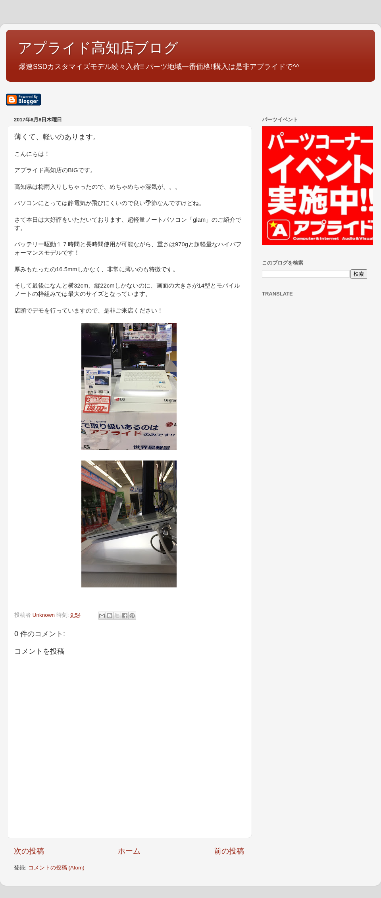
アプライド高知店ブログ (98, 48)
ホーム (129, 851)
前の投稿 (229, 851)
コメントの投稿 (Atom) (56, 868)
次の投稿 (29, 851)
